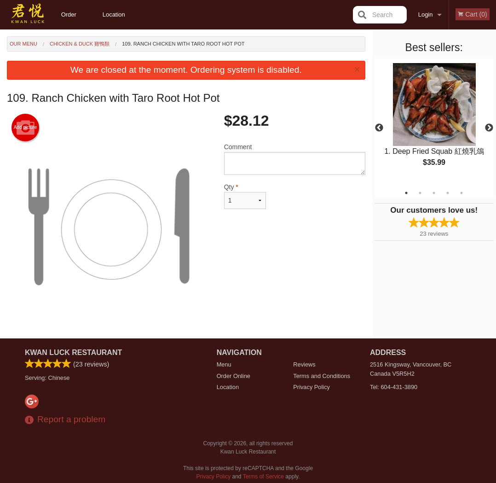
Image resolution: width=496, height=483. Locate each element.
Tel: (393, 387)
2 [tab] (420, 193)
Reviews (304, 364)
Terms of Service (263, 476)
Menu (224, 364)
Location (114, 14)
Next (489, 128)
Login (425, 14)
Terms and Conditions (321, 375)
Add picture (25, 127)
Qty (245, 196)
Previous (379, 128)
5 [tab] (461, 193)
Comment (294, 159)
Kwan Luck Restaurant (73, 352)
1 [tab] (406, 193)
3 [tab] (433, 193)
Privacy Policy (311, 387)
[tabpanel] (434, 122)
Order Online (70, 20)
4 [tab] (447, 193)
